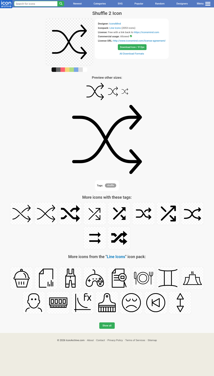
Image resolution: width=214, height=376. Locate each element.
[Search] (60, 4)
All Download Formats (132, 53)
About (90, 340)
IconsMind (115, 23)
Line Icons (115, 27)
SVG (120, 3)
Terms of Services (135, 340)
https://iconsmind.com (146, 32)
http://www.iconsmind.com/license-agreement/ (139, 40)
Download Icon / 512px (132, 47)
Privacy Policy (115, 340)
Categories (100, 3)
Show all (107, 325)
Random (160, 3)
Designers (182, 3)
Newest (77, 3)
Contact (100, 340)
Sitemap (152, 340)
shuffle (110, 185)
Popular (138, 3)
